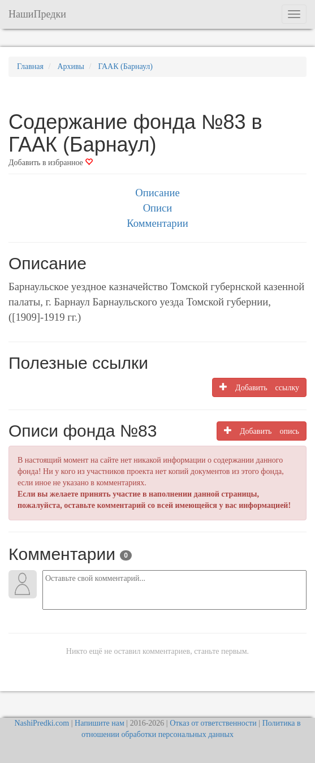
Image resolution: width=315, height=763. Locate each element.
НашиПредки (37, 14)
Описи (157, 208)
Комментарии (157, 223)
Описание (157, 193)
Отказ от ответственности (213, 723)
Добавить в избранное (50, 162)
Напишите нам (99, 723)
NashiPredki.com (41, 723)
